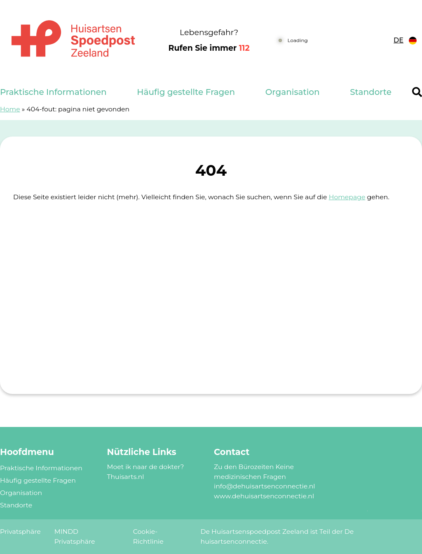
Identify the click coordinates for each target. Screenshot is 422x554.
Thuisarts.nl (125, 477)
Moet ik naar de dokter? (145, 467)
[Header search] (417, 92)
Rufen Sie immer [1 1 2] (209, 48)
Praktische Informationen (53, 92)
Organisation (292, 92)
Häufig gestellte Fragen (186, 92)
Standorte (371, 92)
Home (10, 109)
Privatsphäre (20, 531)
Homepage (347, 197)
